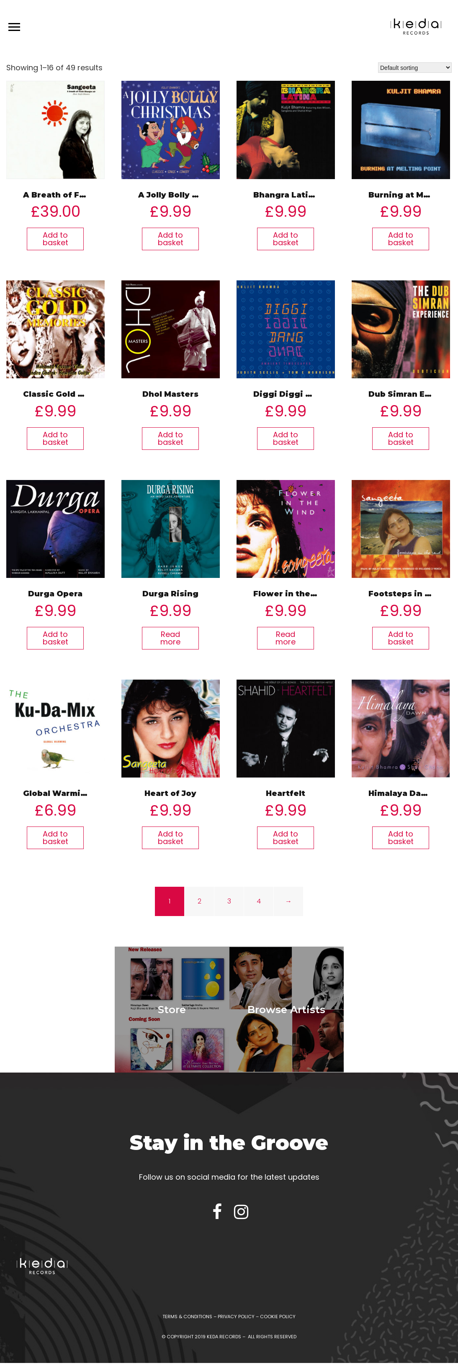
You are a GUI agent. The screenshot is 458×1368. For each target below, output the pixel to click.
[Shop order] (415, 67)
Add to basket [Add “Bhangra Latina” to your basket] (285, 239)
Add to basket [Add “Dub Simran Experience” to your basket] (401, 438)
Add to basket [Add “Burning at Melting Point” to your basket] (401, 239)
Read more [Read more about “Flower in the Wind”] (285, 638)
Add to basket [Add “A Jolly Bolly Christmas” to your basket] (170, 239)
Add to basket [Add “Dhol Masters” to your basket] (170, 438)
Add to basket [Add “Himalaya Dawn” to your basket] (401, 838)
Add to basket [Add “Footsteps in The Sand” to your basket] (401, 638)
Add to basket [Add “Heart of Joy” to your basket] (170, 838)
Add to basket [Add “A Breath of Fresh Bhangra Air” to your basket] (55, 239)
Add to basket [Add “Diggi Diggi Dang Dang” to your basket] (285, 438)
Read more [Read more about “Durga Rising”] (170, 638)
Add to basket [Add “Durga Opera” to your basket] (55, 638)
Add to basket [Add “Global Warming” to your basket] (55, 838)
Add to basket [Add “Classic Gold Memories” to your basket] (55, 438)
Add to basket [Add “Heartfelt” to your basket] (285, 838)
